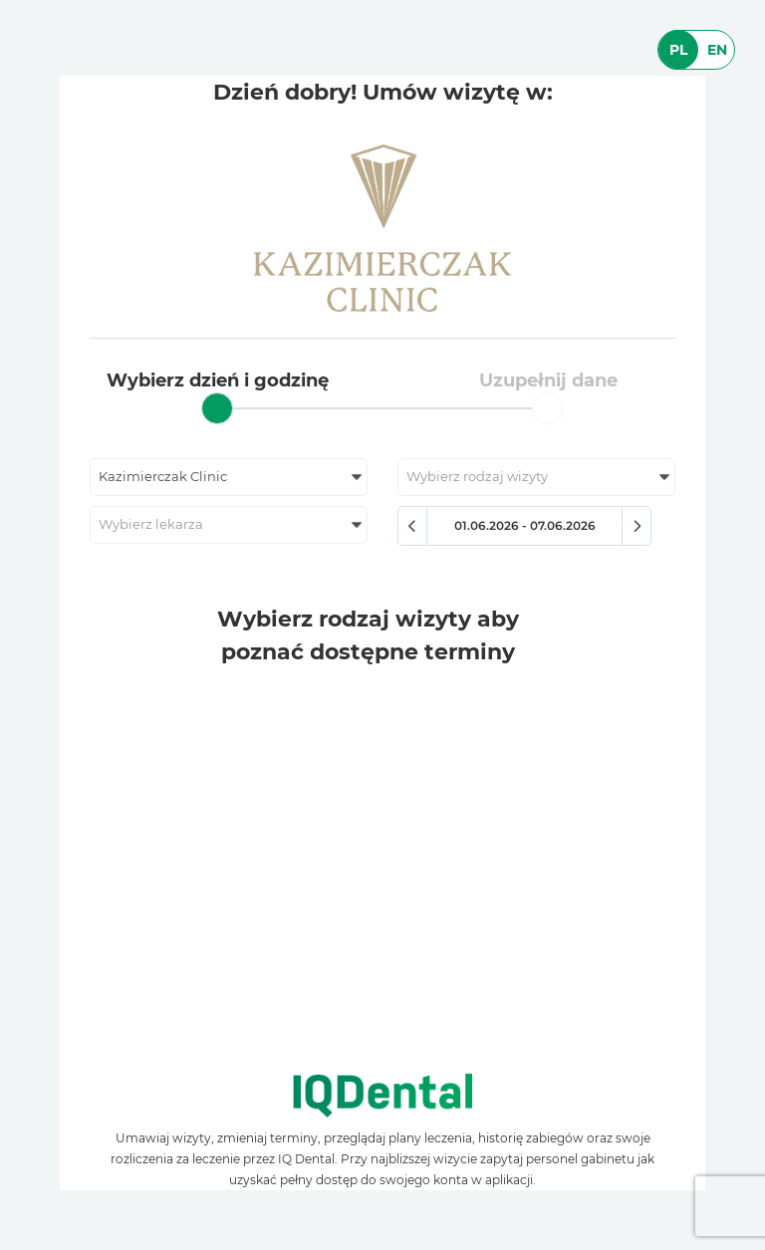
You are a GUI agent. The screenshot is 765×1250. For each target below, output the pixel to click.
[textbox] (536, 477)
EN (717, 50)
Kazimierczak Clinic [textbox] (163, 476)
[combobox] (229, 477)
